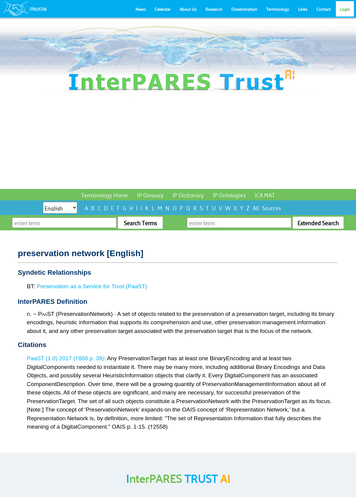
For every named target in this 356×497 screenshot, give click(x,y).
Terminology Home (104, 194)
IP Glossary (150, 194)
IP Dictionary (188, 194)
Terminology (277, 9)
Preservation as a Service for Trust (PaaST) (92, 286)
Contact (323, 9)
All (256, 207)
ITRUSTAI (38, 9)
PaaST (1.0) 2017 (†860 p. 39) (65, 358)
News (140, 9)
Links (302, 9)
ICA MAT (265, 194)
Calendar (163, 9)
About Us (188, 9)
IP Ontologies (229, 194)
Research (213, 9)
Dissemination (244, 9)
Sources (271, 207)
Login (345, 9)
